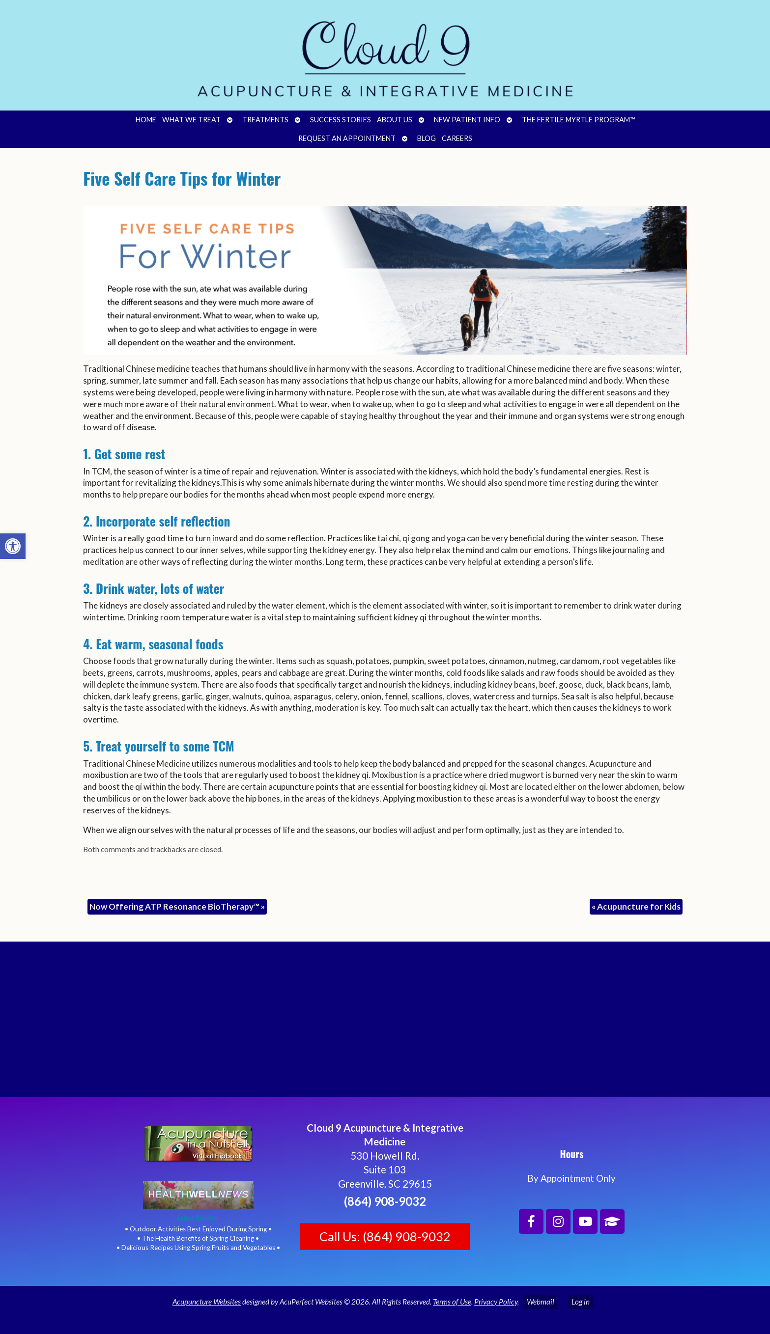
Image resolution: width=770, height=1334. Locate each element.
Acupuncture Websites (206, 1301)
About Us (394, 119)
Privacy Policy (495, 1301)
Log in (580, 1301)
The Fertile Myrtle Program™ (578, 119)
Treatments (265, 119)
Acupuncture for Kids (636, 906)
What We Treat (191, 119)
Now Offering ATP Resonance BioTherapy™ (177, 906)
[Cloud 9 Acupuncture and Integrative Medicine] (385, 1023)
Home (146, 119)
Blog (426, 138)
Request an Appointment (347, 138)
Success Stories (340, 119)
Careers (457, 138)
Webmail (540, 1301)
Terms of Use (452, 1301)
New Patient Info (467, 119)
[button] (13, 546)
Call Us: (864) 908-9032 (385, 1236)
